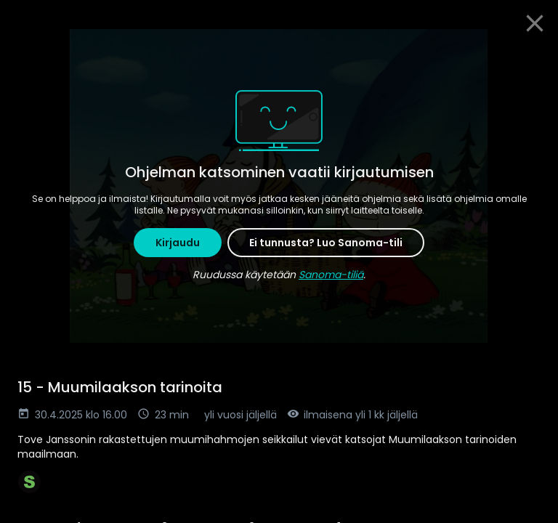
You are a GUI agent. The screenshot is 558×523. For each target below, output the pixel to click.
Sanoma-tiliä (331, 274)
